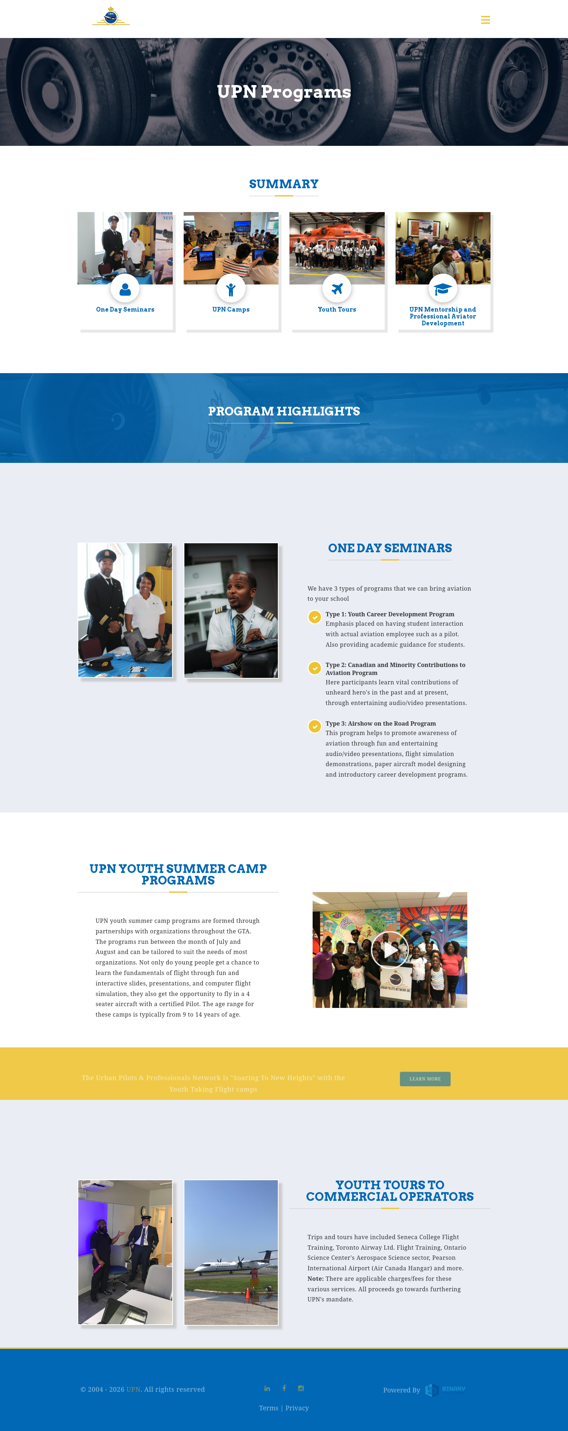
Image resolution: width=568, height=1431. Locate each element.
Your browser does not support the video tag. (389, 950)
